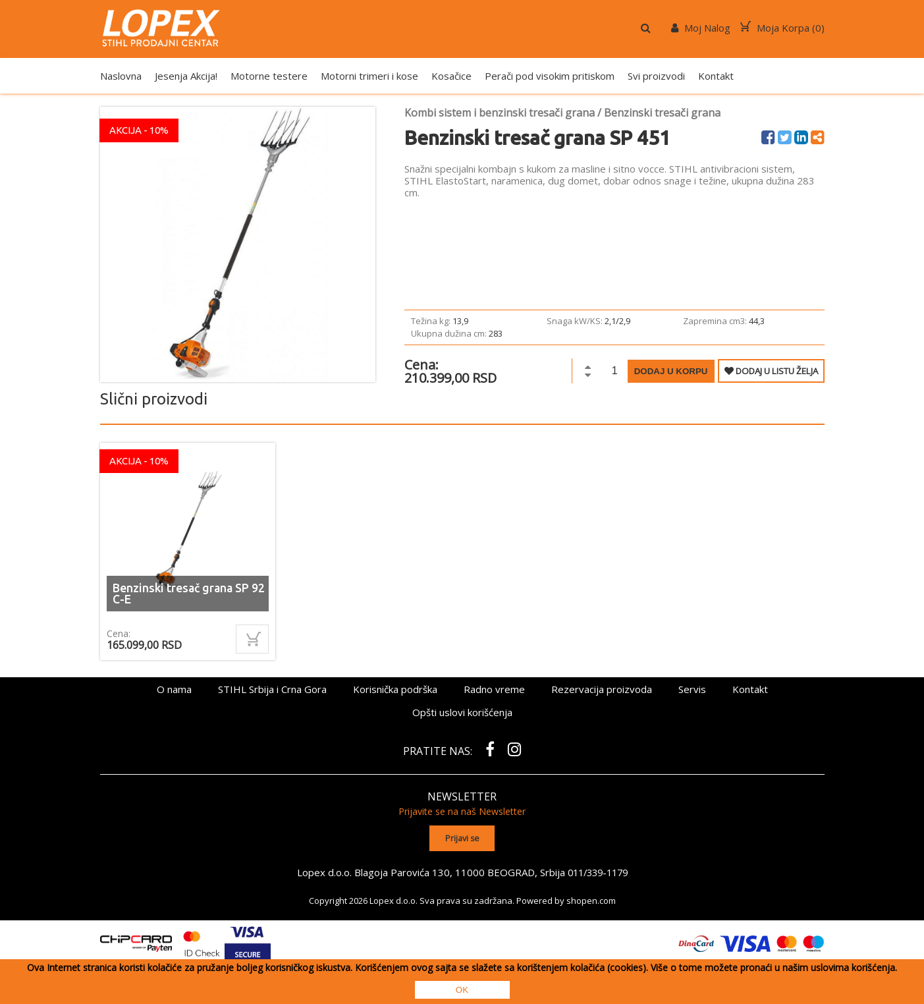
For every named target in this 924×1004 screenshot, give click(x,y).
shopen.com (591, 899)
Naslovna (121, 75)
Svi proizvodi (656, 75)
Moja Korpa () (782, 27)
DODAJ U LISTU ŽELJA (771, 371)
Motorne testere (269, 75)
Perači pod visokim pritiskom (549, 75)
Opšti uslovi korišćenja (462, 712)
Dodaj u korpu (671, 371)
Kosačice (451, 75)
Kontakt (716, 75)
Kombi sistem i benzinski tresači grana (499, 112)
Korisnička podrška (395, 689)
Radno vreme (494, 689)
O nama (174, 689)
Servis (692, 689)
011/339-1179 (597, 871)
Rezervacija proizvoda (601, 689)
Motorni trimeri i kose (369, 75)
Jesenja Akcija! (186, 75)
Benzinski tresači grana (662, 112)
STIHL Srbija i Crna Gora (272, 689)
